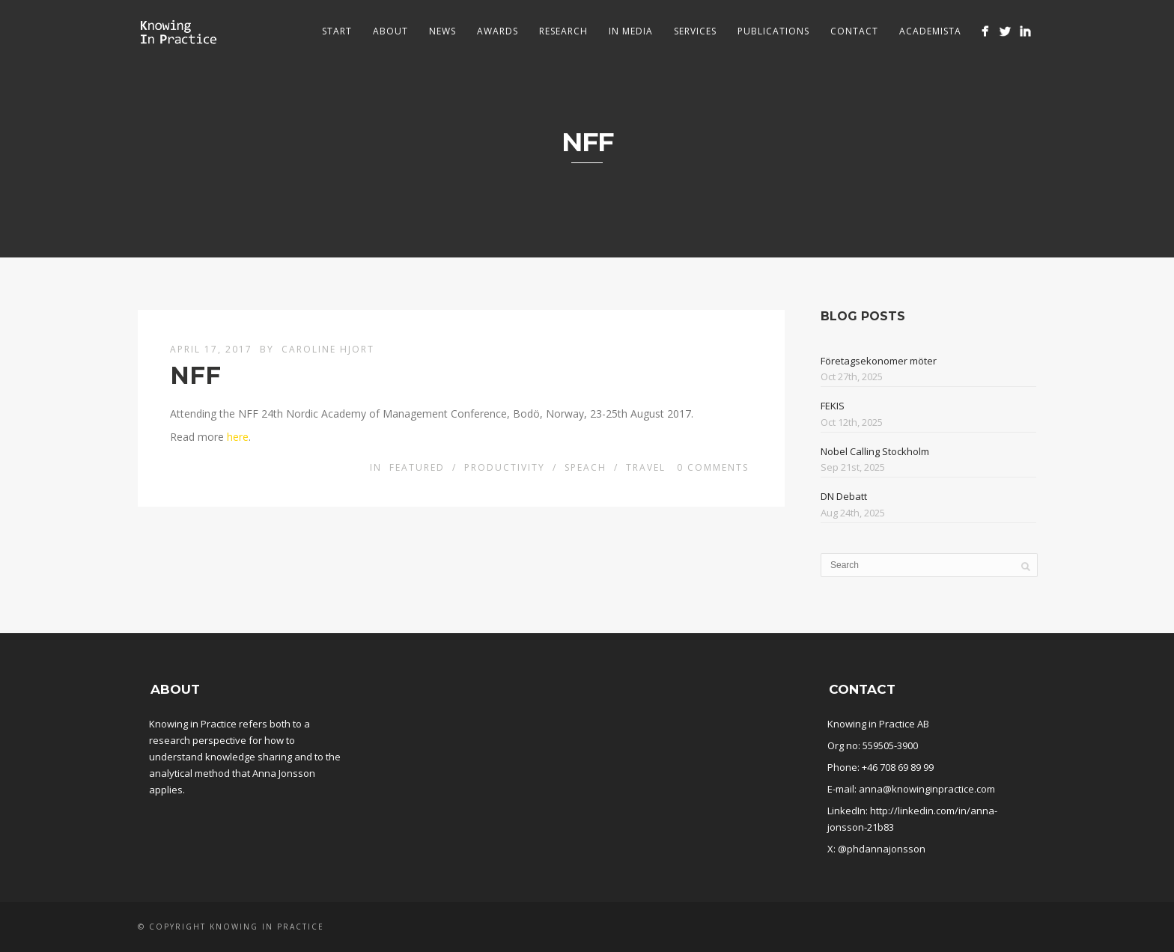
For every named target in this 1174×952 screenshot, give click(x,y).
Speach (585, 467)
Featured (417, 467)
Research (563, 31)
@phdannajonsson (881, 848)
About (390, 31)
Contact (854, 31)
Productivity (504, 467)
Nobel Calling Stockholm (875, 451)
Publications (773, 31)
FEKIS (833, 405)
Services (695, 31)
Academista (930, 31)
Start (337, 31)
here (238, 437)
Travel (646, 467)
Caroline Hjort (328, 349)
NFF (195, 375)
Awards (497, 31)
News (442, 31)
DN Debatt (844, 496)
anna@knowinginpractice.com (927, 789)
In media (631, 31)
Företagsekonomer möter (879, 360)
